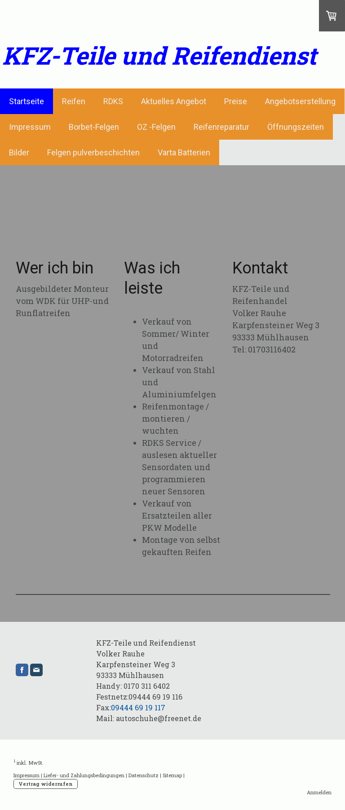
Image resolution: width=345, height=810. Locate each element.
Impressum (30, 127)
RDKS (113, 101)
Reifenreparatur (221, 127)
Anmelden (319, 792)
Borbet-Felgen (94, 127)
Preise (235, 101)
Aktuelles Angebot (173, 101)
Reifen (73, 101)
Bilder (19, 152)
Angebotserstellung (300, 101)
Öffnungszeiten (295, 127)
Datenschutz (143, 775)
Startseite (26, 101)
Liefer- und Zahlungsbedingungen (84, 775)
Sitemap (172, 775)
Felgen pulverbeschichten (93, 152)
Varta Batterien (184, 152)
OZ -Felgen (156, 127)
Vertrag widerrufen (45, 783)
